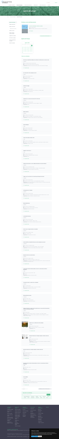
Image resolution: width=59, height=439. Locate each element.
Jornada (25, 397)
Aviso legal (29, 436)
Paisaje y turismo (11, 30)
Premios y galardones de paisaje (12, 40)
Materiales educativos (13, 28)
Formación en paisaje (12, 37)
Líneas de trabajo (40, 413)
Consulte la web (26, 106)
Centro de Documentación (25, 407)
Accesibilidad (25, 436)
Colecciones (32, 408)
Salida (41, 397)
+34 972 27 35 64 (19, 434)
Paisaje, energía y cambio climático (11, 33)
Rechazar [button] (36, 436)
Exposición (44, 396)
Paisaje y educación (12, 26)
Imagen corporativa (41, 422)
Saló (44, 397)
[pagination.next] (27, 389)
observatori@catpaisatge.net (27, 434)
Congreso (37, 396)
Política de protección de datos (11, 436)
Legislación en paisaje (12, 35)
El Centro (24, 409)
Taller (47, 397)
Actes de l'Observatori (26, 396)
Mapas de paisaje (9, 413)
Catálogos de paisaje (10, 409)
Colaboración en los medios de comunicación (33, 416)
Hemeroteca (24, 412)
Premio (28, 397)
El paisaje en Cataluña (9, 407)
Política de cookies (19, 436)
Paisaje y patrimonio (12, 24)
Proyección (37, 397)
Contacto (47, 407)
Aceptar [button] (33, 436)
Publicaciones (32, 407)
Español (56, 2)
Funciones (39, 411)
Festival (48, 396)
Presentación (32, 397)
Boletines (31, 411)
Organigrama (40, 421)
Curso (40, 396)
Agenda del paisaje (12, 22)
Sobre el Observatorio (40, 407)
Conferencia (32, 396)
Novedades (39, 414)
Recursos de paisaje (17, 407)
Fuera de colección (33, 410)
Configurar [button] (40, 436)
